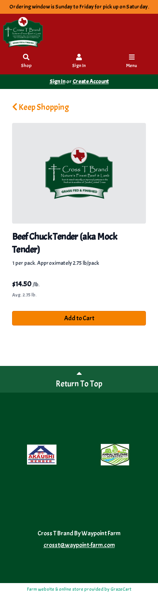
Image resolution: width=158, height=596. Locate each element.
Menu (131, 62)
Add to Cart (79, 318)
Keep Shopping (40, 107)
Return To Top (79, 379)
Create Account (91, 81)
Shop (26, 62)
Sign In (79, 62)
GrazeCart (120, 589)
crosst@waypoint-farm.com (79, 545)
